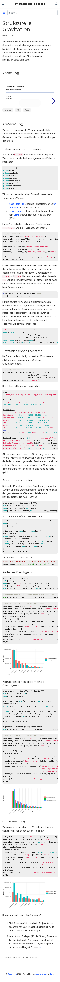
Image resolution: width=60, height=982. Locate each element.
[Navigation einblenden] (3, 4)
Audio (27, 110)
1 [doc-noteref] (55, 154)
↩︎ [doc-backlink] (42, 930)
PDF (18, 110)
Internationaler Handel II (30, 3)
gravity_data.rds (17, 211)
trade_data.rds (16, 204)
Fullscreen (8, 110)
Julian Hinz (12, 974)
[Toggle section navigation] (3, 12)
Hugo (51, 974)
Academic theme (40, 974)
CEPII (16, 214)
